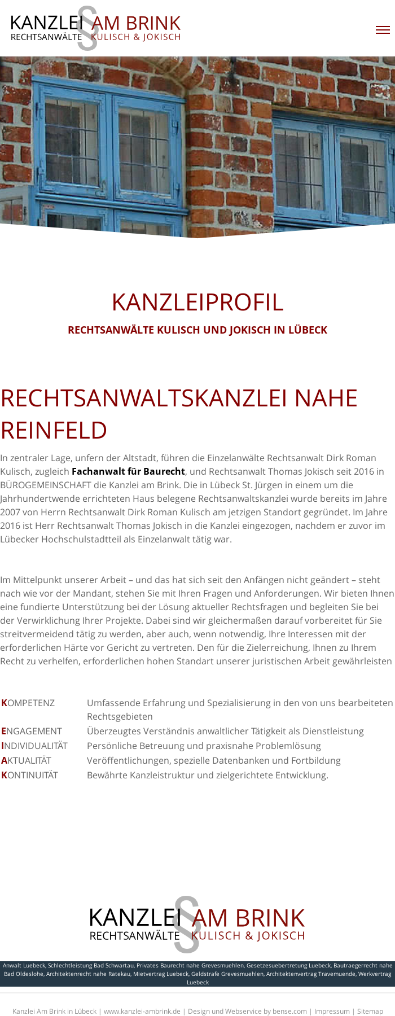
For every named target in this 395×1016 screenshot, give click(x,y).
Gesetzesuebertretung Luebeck (289, 965)
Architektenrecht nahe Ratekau (88, 974)
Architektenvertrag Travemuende (311, 974)
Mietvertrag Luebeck (160, 974)
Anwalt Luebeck (24, 965)
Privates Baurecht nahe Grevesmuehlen (190, 965)
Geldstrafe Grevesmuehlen (227, 974)
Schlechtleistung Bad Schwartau (91, 965)
